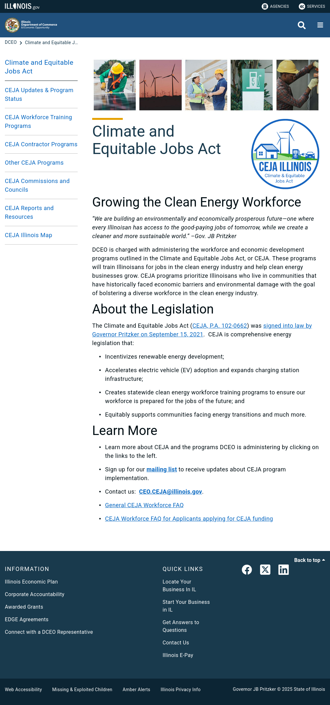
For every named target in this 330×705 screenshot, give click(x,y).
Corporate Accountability (34, 594)
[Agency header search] (302, 25)
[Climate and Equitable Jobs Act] (52, 42)
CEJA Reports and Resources (29, 212)
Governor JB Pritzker (254, 689)
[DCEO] (11, 42)
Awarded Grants (24, 607)
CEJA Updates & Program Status (39, 94)
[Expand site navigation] (320, 25)
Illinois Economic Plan (31, 582)
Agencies (275, 6)
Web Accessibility (23, 689)
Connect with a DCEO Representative (49, 632)
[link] (247, 571)
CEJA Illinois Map (28, 235)
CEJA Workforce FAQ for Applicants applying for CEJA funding (189, 518)
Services (312, 6)
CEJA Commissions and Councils (37, 185)
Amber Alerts (136, 689)
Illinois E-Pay (178, 655)
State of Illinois (309, 689)
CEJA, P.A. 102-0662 (219, 325)
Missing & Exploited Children (82, 689)
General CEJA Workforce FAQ (144, 505)
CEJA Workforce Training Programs (38, 121)
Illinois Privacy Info (180, 689)
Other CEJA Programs (34, 162)
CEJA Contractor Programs (41, 144)
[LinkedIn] (283, 571)
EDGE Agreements (27, 619)
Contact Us (176, 643)
